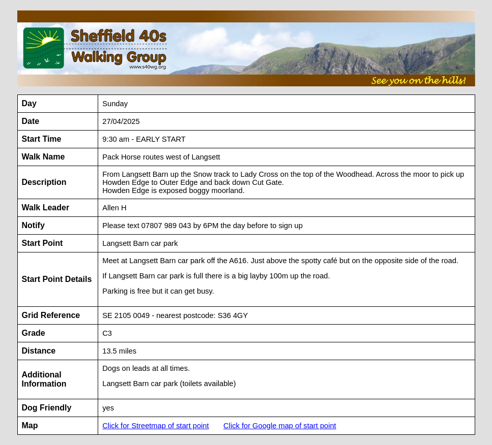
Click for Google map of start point (279, 426)
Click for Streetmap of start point (155, 426)
